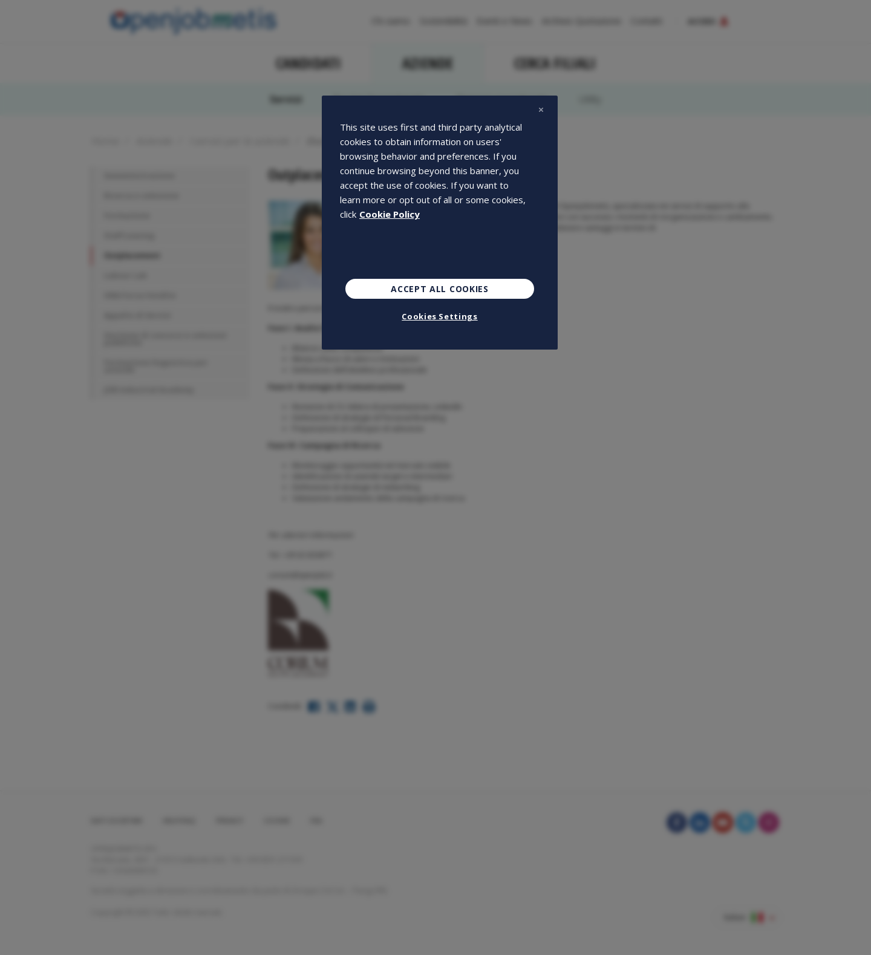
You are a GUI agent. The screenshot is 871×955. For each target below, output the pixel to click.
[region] (440, 223)
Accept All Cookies (440, 289)
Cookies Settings (439, 316)
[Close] (540, 110)
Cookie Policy (389, 214)
